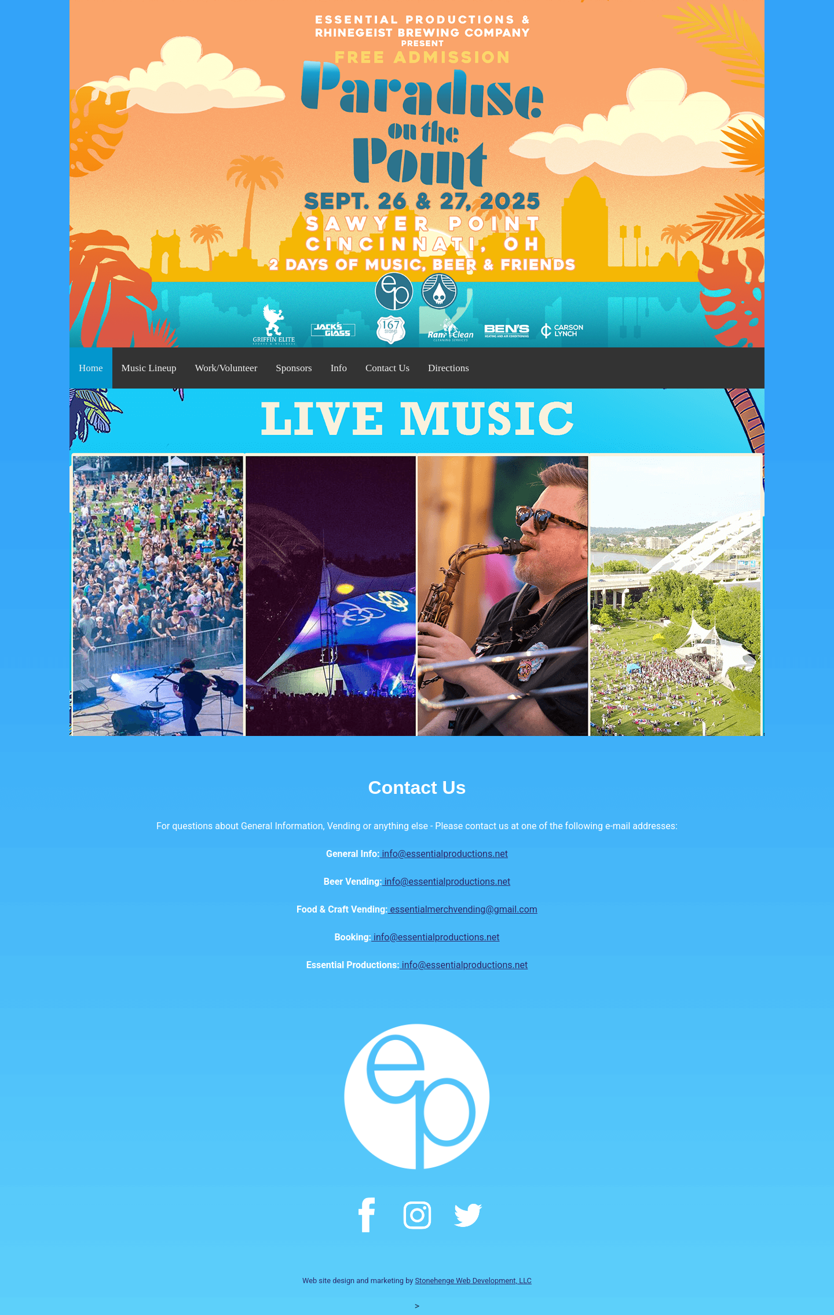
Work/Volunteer (226, 367)
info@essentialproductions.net (443, 853)
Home (91, 367)
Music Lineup (149, 367)
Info (339, 367)
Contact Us (387, 367)
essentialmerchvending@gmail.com (462, 909)
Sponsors (294, 367)
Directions (448, 367)
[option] (417, 562)
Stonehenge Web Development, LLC (473, 1280)
